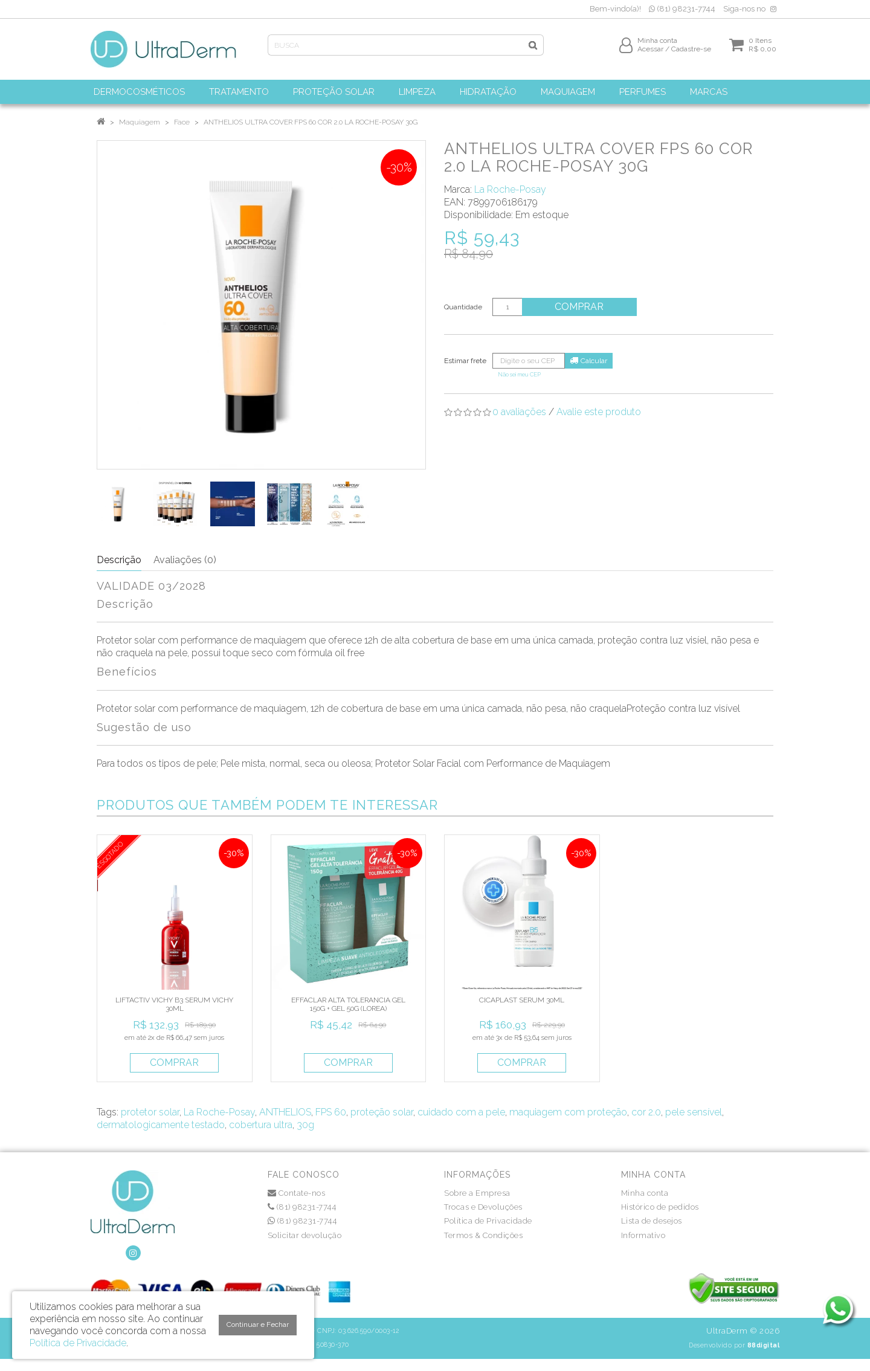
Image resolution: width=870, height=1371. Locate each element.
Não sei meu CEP (519, 374)
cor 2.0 (646, 1112)
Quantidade (463, 307)
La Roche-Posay (510, 189)
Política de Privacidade (488, 1220)
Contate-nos (297, 1193)
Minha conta (645, 1193)
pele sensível (693, 1112)
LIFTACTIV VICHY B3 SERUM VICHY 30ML (174, 1004)
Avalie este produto (598, 412)
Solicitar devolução (305, 1235)
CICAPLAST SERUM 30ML (521, 1000)
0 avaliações (519, 412)
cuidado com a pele (461, 1112)
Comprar (582, 306)
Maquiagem (139, 122)
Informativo (643, 1235)
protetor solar (150, 1112)
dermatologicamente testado (161, 1125)
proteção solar (381, 1112)
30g (305, 1125)
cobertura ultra (260, 1125)
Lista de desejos (651, 1220)
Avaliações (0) (184, 560)
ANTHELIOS (285, 1112)
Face (182, 122)
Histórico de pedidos (660, 1206)
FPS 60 (330, 1112)
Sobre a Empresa (477, 1193)
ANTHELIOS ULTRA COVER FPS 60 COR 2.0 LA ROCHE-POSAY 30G (310, 122)
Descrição (119, 560)
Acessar (650, 52)
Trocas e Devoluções (483, 1206)
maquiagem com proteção (568, 1112)
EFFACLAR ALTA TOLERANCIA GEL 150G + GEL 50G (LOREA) (348, 1004)
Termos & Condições (483, 1235)
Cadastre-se (691, 52)
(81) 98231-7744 (682, 8)
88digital (763, 1345)
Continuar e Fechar (258, 1324)
